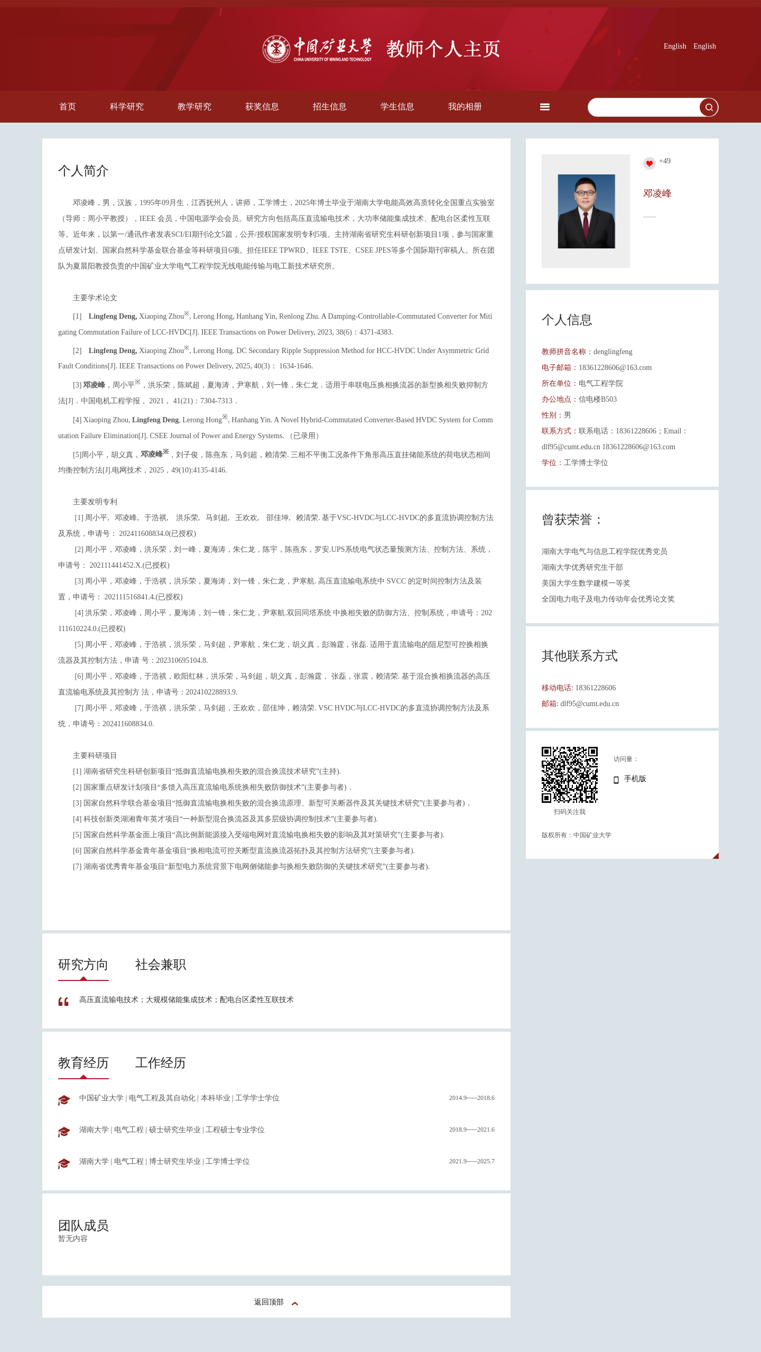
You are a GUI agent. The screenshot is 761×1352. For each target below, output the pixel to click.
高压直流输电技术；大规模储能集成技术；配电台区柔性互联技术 (186, 1000)
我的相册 (465, 106)
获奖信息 (262, 106)
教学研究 (194, 106)
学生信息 (397, 106)
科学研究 (127, 106)
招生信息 (330, 106)
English (675, 46)
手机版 (635, 779)
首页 (67, 106)
